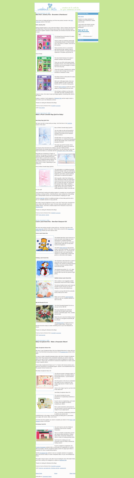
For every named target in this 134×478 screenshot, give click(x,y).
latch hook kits (42, 335)
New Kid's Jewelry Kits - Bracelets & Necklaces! (51, 14)
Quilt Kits (69, 123)
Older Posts (72, 473)
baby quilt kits (42, 214)
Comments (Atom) (47, 476)
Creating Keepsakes (41, 447)
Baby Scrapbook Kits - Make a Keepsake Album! (52, 341)
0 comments (57, 105)
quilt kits (47, 214)
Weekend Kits (58, 98)
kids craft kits (42, 107)
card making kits (46, 468)
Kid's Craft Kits (62, 86)
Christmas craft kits (55, 468)
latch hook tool (63, 247)
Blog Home (81, 16)
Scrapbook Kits (64, 352)
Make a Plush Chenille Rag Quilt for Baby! (49, 114)
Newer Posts (39, 473)
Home (55, 473)
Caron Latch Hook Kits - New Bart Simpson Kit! (51, 221)
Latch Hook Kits (39, 229)
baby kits (41, 468)
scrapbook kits (63, 468)
